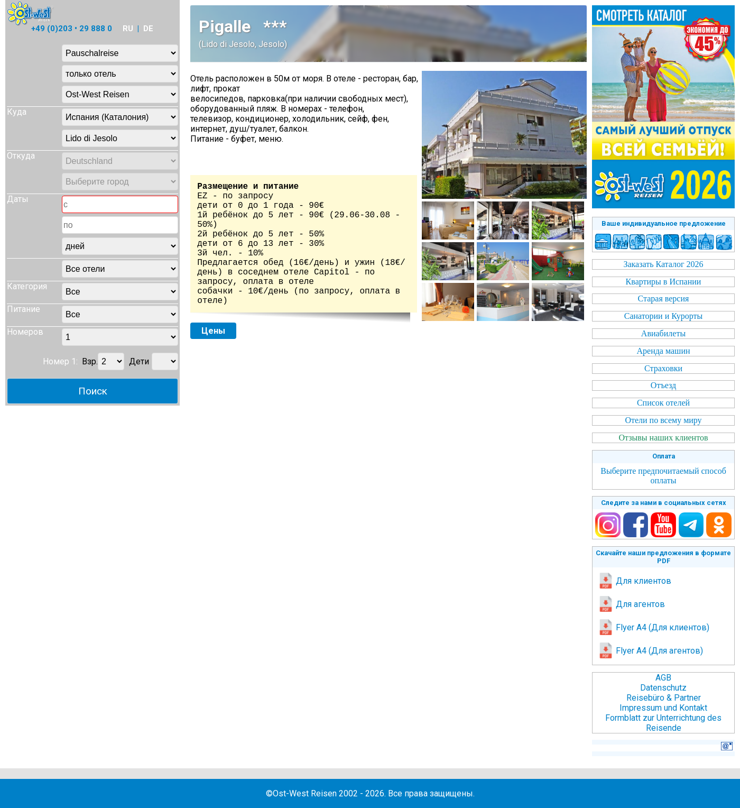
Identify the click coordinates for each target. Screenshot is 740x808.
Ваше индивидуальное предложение (664, 223)
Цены (213, 331)
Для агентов (631, 604)
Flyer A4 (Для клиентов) (653, 627)
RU (128, 28)
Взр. (90, 361)
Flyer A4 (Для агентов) (650, 651)
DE (148, 28)
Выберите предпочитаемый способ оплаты (663, 475)
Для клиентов (634, 581)
